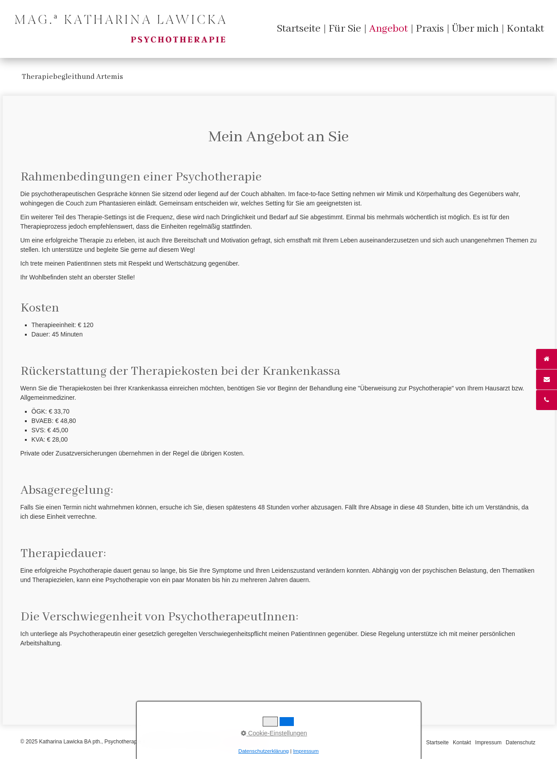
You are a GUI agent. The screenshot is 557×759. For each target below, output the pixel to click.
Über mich (475, 28)
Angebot (388, 28)
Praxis (430, 28)
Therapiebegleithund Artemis (72, 77)
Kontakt (525, 28)
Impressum (488, 742)
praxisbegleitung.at (243, 741)
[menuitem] (298, 28)
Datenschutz (521, 742)
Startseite (298, 28)
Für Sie (345, 28)
